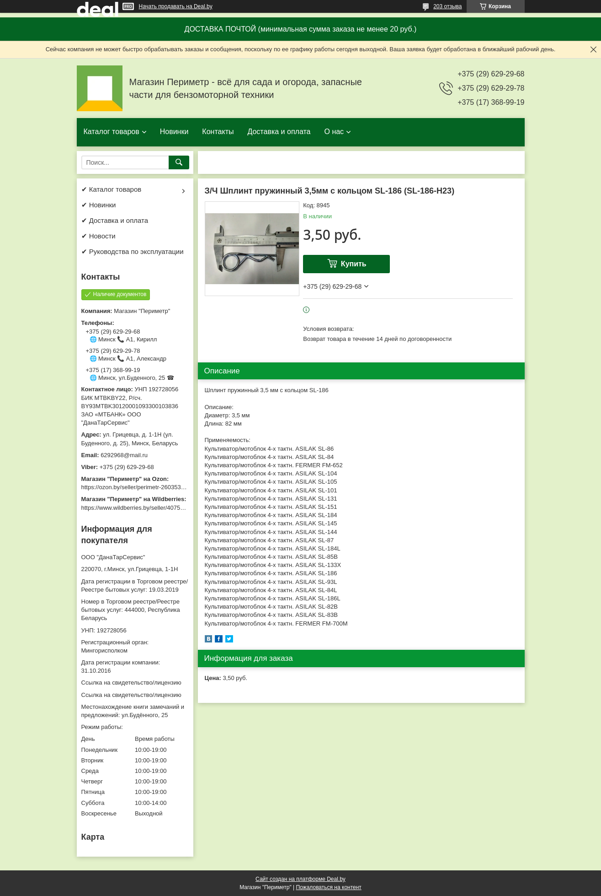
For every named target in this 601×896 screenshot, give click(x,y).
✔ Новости (98, 236)
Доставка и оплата (278, 131)
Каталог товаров (111, 131)
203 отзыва (447, 6)
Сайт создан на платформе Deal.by (300, 879)
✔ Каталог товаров (111, 189)
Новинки (174, 131)
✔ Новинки (98, 205)
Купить (354, 264)
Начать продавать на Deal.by (176, 6)
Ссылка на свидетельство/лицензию (131, 682)
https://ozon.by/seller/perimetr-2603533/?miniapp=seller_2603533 (167, 487)
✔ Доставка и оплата (115, 220)
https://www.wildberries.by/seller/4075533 (135, 507)
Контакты (218, 131)
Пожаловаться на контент (328, 887)
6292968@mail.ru (124, 455)
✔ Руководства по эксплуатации (132, 251)
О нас (334, 131)
